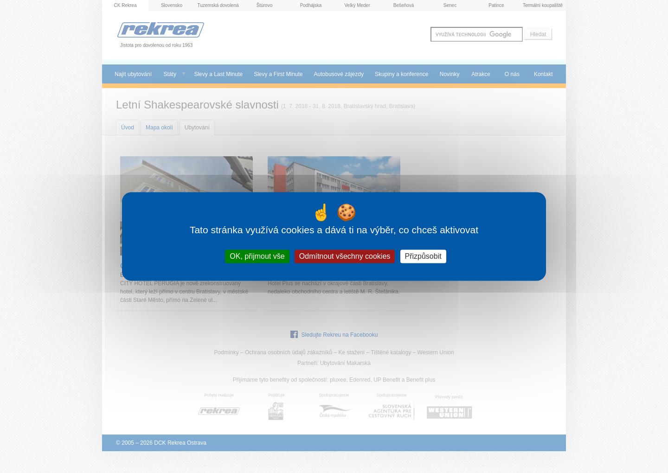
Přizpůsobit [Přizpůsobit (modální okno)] (423, 256)
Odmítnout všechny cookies (345, 256)
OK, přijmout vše (257, 256)
